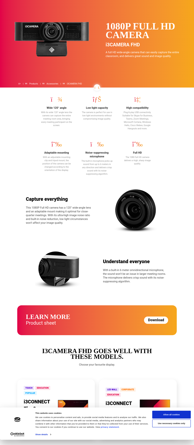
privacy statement (110, 432)
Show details (41, 440)
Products (33, 83)
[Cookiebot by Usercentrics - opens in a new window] (17, 440)
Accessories (52, 83)
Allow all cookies (171, 420)
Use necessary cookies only (171, 428)
